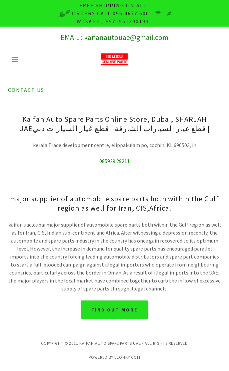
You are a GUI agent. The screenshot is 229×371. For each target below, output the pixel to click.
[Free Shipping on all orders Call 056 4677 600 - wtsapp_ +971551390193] (114, 13)
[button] (24, 59)
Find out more (114, 310)
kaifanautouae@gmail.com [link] (126, 37)
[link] (114, 59)
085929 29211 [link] (114, 161)
